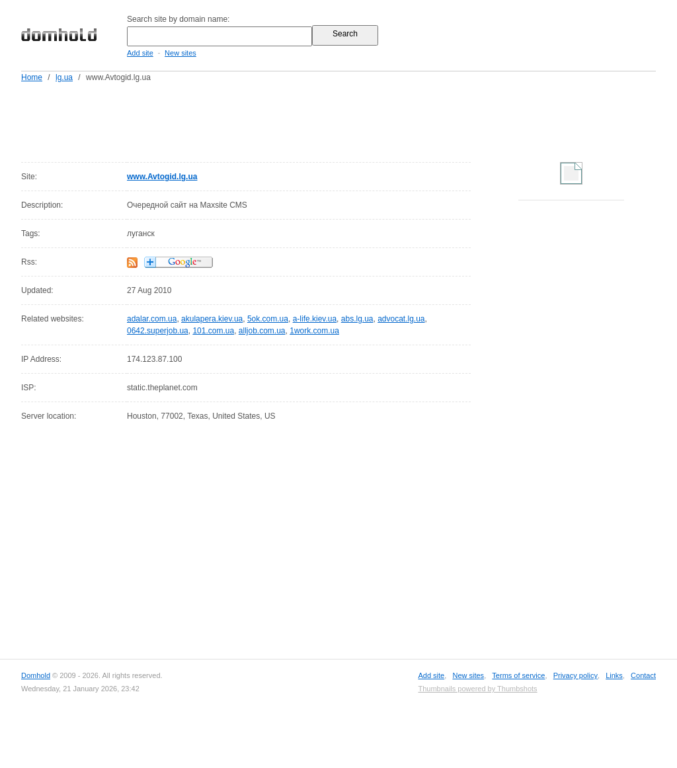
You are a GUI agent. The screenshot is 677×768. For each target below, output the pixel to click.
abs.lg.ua (357, 318)
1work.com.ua (314, 330)
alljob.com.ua (262, 330)
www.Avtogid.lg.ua (162, 176)
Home (31, 77)
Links (614, 675)
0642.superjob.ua (157, 330)
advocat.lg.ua (401, 318)
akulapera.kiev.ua (212, 318)
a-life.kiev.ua (315, 318)
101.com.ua (213, 330)
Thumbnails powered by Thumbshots (477, 689)
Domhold (35, 675)
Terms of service (518, 675)
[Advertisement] (363, 119)
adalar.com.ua (152, 318)
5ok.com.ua (267, 318)
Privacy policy (575, 675)
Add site (140, 53)
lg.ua (64, 77)
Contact (643, 675)
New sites (180, 53)
